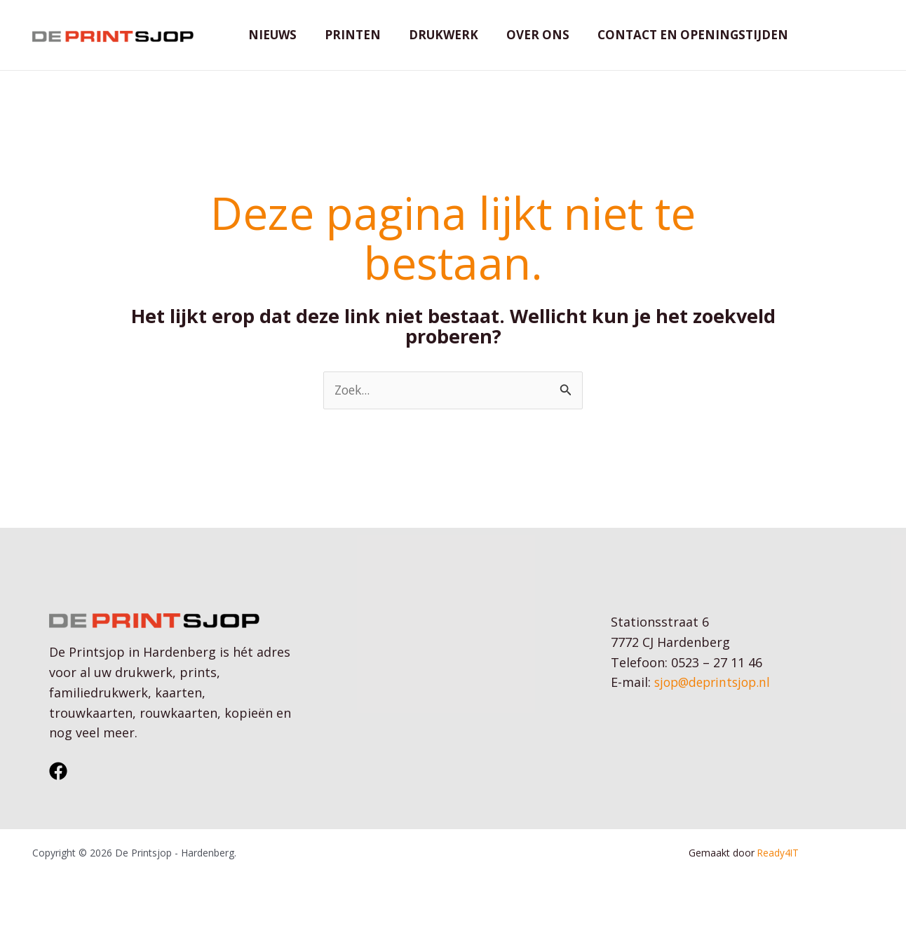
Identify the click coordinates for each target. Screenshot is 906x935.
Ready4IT (779, 874)
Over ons (523, 45)
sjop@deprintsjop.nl (715, 703)
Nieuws (270, 45)
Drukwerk (433, 45)
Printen (346, 45)
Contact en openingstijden (674, 45)
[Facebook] (58, 793)
